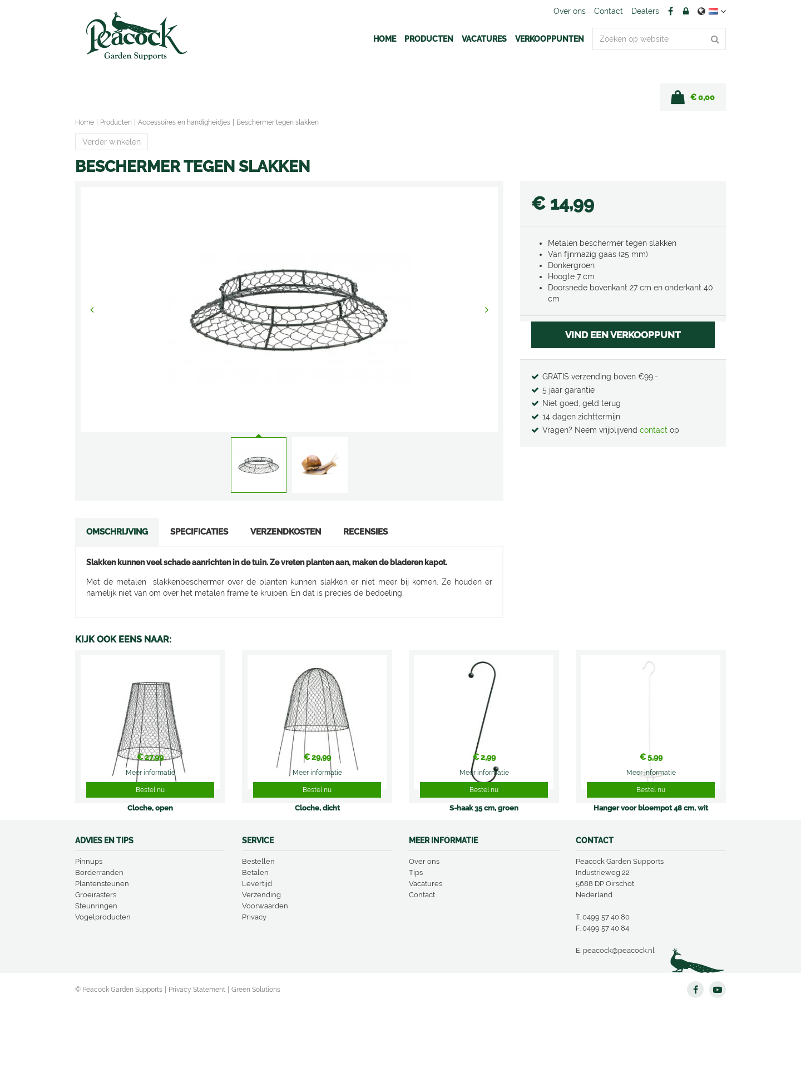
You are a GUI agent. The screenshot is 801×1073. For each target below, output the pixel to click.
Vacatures (425, 950)
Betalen (255, 939)
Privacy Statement (197, 1056)
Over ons (424, 928)
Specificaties (199, 532)
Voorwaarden (265, 972)
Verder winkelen (111, 141)
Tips (416, 939)
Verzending (261, 961)
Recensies (365, 532)
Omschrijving (117, 532)
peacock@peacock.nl (619, 1017)
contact (655, 430)
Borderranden (99, 939)
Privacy (254, 984)
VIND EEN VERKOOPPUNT (623, 334)
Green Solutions (255, 1056)
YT (717, 1056)
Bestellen (258, 928)
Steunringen (96, 972)
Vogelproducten (103, 984)
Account (685, 11)
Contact (422, 961)
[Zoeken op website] (659, 39)
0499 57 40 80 (606, 984)
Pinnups (88, 928)
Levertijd (257, 950)
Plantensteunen (102, 950)
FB (670, 11)
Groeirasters (95, 961)
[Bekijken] (693, 97)
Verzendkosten (285, 532)
